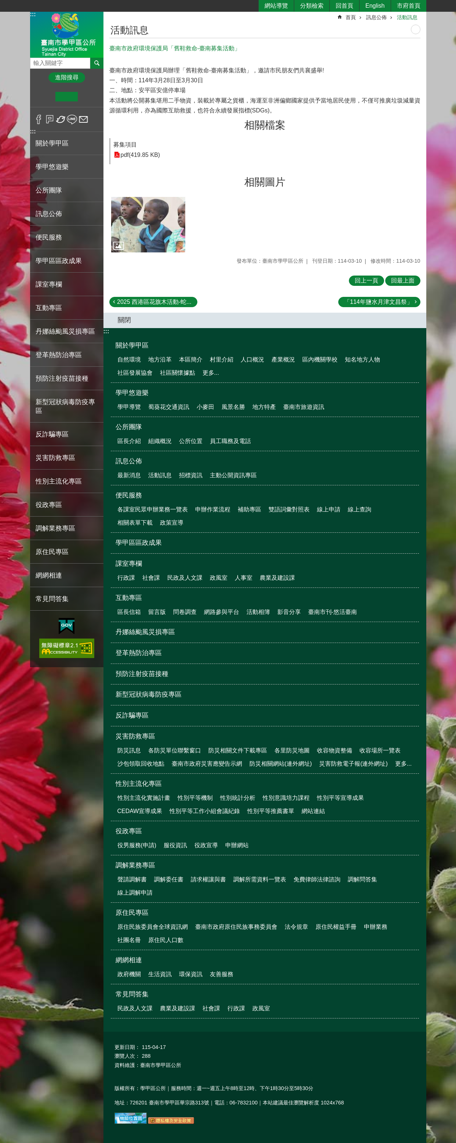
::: (33, 14)
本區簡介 (191, 359)
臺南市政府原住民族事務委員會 (236, 927)
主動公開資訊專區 (233, 475)
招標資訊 (191, 475)
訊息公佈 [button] (49, 214)
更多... (211, 373)
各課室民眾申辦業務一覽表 (152, 509)
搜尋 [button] (96, 63)
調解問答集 (362, 879)
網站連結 (313, 811)
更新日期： (127, 1047)
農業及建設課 (277, 578)
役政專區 (129, 831)
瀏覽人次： (127, 1056)
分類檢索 (312, 6)
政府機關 (129, 974)
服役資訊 (175, 845)
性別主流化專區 (139, 783)
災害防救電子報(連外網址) (353, 764)
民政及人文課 (185, 578)
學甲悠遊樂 (132, 392)
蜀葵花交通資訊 (168, 407)
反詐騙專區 (52, 434)
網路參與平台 (221, 612)
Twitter (61, 119)
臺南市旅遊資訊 (303, 407)
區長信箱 (129, 612)
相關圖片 (264, 182)
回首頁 (344, 6)
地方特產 (264, 407)
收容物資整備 (334, 750)
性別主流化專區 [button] (59, 481)
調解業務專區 (135, 865)
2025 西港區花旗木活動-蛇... (154, 302)
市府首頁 (408, 6)
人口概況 (252, 359)
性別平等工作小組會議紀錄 (204, 811)
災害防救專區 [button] (55, 457)
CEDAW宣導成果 (140, 811)
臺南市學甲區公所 (66, 34)
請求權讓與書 (208, 879)
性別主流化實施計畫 (143, 798)
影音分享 (289, 612)
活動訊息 (407, 17)
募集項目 (125, 144)
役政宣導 (206, 845)
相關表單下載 (135, 523)
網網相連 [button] (49, 575)
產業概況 (283, 359)
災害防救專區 (135, 736)
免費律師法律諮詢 (316, 879)
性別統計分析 (237, 798)
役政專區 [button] (49, 504)
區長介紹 (129, 441)
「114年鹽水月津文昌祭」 (378, 302)
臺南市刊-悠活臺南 (332, 612)
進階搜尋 (67, 77)
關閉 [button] (124, 320)
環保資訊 (191, 974)
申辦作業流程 (212, 509)
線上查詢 (359, 509)
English (374, 6)
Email (83, 119)
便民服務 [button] (49, 237)
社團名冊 (129, 940)
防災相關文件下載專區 (237, 750)
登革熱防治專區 (59, 355)
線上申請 (328, 509)
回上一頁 (366, 280)
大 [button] (89, 96)
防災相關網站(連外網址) (280, 764)
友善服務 (221, 974)
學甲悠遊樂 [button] (52, 166)
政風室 (218, 578)
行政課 (126, 578)
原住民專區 (132, 912)
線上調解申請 (135, 892)
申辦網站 (237, 845)
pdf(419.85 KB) (140, 155)
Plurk (49, 119)
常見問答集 (132, 994)
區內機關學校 (320, 359)
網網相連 (129, 960)
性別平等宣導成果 (340, 798)
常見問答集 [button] (52, 599)
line (72, 119)
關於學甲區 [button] (52, 143)
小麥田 (205, 407)
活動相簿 (258, 612)
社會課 (151, 578)
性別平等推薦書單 (270, 811)
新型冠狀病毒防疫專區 (65, 406)
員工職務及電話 (230, 441)
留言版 (157, 612)
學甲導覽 (129, 407)
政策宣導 (171, 523)
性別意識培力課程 (286, 798)
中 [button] (66, 96)
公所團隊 (129, 427)
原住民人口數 (165, 940)
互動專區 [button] (49, 308)
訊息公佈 (376, 17)
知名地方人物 (362, 359)
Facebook (38, 119)
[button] (148, 225)
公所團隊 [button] (49, 190)
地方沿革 (160, 359)
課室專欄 (129, 563)
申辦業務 (375, 927)
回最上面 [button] (403, 280)
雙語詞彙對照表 (289, 509)
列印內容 (415, 29)
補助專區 (249, 509)
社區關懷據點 (177, 373)
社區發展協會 (135, 373)
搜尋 (36, 61)
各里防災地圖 (292, 750)
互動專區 (129, 597)
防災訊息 (129, 750)
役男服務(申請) (137, 845)
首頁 (351, 17)
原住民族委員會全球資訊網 (152, 927)
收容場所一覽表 (380, 750)
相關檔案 (264, 125)
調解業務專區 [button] (55, 528)
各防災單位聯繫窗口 (174, 750)
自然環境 (129, 359)
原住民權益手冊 (336, 927)
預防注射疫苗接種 (62, 378)
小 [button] (44, 96)
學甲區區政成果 (59, 261)
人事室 (243, 578)
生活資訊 (160, 974)
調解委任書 (168, 879)
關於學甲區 (132, 345)
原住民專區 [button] (52, 552)
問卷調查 (185, 612)
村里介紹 (221, 359)
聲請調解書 (132, 879)
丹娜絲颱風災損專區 (65, 331)
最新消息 (129, 475)
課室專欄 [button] (49, 284)
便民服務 (129, 495)
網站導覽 (276, 6)
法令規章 (296, 927)
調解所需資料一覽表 (259, 879)
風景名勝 (233, 407)
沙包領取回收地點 (140, 764)
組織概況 (160, 441)
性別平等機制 (195, 798)
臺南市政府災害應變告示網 (207, 764)
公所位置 (191, 441)
